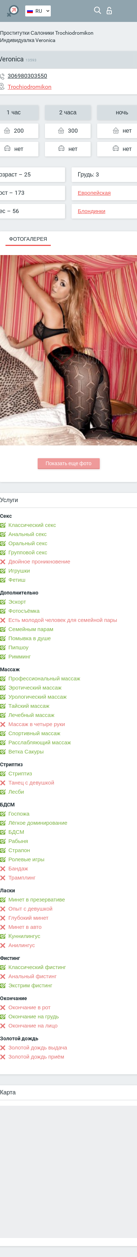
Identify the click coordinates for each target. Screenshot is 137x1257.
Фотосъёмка (23, 611)
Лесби (16, 792)
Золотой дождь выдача (37, 1047)
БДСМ (16, 832)
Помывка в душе (29, 638)
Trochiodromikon (74, 33)
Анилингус (21, 945)
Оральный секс (27, 543)
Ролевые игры (26, 859)
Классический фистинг (37, 967)
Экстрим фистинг (30, 985)
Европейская (94, 193)
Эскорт (17, 602)
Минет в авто (25, 927)
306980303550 (27, 75)
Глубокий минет (28, 918)
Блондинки (92, 211)
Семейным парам (30, 629)
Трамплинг (21, 877)
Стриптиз (20, 773)
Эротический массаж (34, 687)
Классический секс (32, 525)
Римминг (19, 656)
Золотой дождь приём (36, 1056)
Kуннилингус (24, 936)
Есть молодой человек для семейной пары (62, 620)
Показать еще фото (69, 463)
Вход (109, 11)
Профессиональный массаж (44, 678)
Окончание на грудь (33, 1016)
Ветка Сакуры (25, 751)
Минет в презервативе (36, 899)
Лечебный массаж (31, 715)
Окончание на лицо (33, 1025)
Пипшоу (18, 647)
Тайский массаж (28, 706)
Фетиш (17, 580)
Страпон (19, 850)
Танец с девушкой (31, 782)
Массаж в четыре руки (36, 724)
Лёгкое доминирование (37, 823)
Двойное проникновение (39, 561)
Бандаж (18, 868)
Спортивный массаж (34, 733)
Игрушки (19, 570)
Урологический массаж (37, 697)
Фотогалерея (28, 239)
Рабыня (18, 841)
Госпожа (19, 813)
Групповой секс (27, 552)
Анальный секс (27, 534)
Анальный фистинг (32, 976)
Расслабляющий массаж (39, 742)
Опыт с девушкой (30, 908)
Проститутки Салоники (27, 33)
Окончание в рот (29, 1007)
